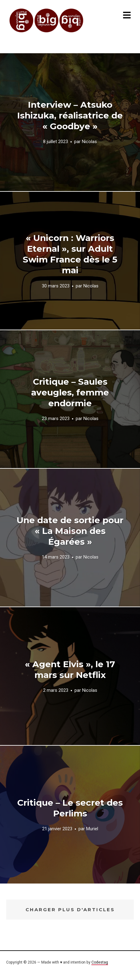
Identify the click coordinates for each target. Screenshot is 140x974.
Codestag (99, 962)
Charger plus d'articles (70, 909)
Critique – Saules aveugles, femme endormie (70, 392)
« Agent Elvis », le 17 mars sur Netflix (70, 669)
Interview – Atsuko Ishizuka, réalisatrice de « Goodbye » (70, 115)
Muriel (92, 829)
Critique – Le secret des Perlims (70, 808)
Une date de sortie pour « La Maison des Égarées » (70, 531)
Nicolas (89, 142)
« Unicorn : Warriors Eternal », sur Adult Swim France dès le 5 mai (70, 254)
